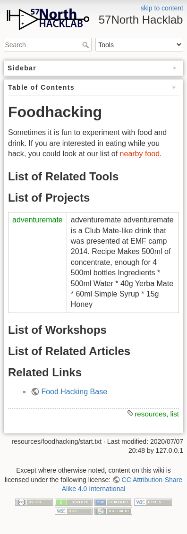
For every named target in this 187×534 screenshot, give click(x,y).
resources (150, 414)
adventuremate (37, 220)
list (174, 414)
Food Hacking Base (74, 392)
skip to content (162, 8)
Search (86, 45)
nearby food (140, 154)
